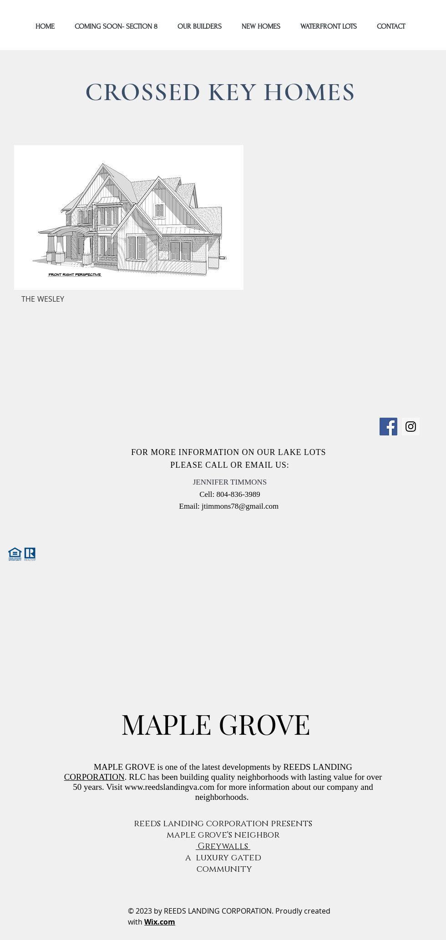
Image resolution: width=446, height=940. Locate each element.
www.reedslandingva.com (169, 787)
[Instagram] (411, 426)
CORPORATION (94, 777)
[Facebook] (388, 426)
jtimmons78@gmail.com (240, 506)
